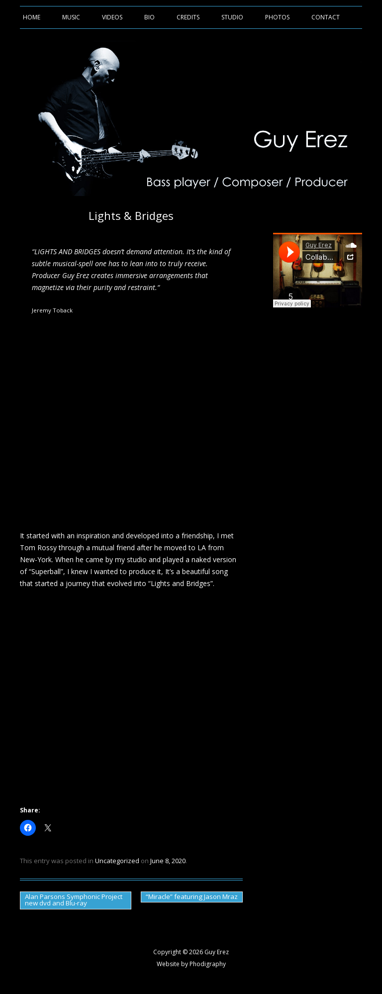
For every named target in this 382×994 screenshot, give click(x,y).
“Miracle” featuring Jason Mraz (192, 896)
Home (31, 17)
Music (71, 17)
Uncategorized (117, 860)
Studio (232, 17)
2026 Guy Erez (209, 952)
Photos (277, 17)
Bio (149, 17)
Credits (188, 17)
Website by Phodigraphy (191, 964)
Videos (112, 17)
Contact (325, 17)
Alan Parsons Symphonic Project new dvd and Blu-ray (73, 899)
